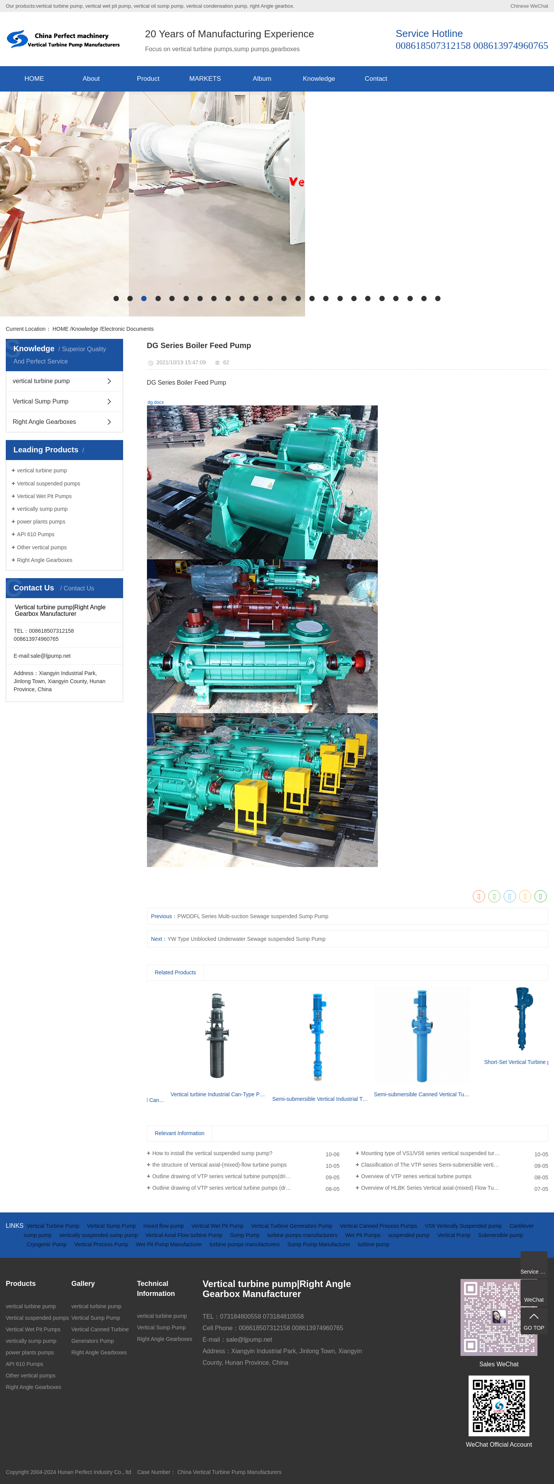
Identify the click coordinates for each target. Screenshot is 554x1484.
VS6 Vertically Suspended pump (464, 1226)
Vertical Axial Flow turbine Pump (184, 1235)
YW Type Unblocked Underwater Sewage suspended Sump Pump (246, 939)
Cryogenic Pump (47, 1244)
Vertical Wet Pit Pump (218, 1226)
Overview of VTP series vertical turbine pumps (416, 1176)
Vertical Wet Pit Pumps (44, 496)
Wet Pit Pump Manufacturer (170, 1244)
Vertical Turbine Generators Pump (292, 1226)
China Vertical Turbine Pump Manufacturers (229, 1472)
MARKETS (205, 78)
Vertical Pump (454, 1235)
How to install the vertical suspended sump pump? (212, 1153)
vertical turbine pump (41, 381)
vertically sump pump (42, 509)
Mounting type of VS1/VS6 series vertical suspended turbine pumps (441, 1153)
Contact (376, 78)
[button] (116, 298)
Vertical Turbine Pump (54, 1226)
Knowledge (319, 78)
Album (262, 78)
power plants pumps (41, 522)
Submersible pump (500, 1235)
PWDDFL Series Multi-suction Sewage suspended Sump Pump (252, 916)
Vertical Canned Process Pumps (379, 1226)
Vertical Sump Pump (40, 401)
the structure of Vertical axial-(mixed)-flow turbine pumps (219, 1165)
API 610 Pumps (35, 534)
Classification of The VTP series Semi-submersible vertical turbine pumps (448, 1165)
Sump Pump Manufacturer (319, 1244)
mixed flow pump (164, 1226)
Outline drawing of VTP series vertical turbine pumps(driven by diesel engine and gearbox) (245, 1176)
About (91, 78)
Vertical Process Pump (102, 1244)
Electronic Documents (127, 329)
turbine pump (373, 1244)
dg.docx (156, 402)
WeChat (539, 6)
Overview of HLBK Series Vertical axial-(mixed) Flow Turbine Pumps (442, 1188)
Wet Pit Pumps (363, 1235)
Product (148, 78)
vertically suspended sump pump (99, 1235)
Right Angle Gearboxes (44, 422)
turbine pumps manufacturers (303, 1235)
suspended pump (409, 1235)
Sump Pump (245, 1235)
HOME (34, 78)
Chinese (520, 6)
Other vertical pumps (42, 547)
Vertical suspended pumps (48, 483)
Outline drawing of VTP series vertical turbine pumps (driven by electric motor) (245, 1188)
